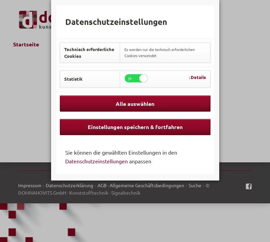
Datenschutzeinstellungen (96, 161)
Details (198, 77)
